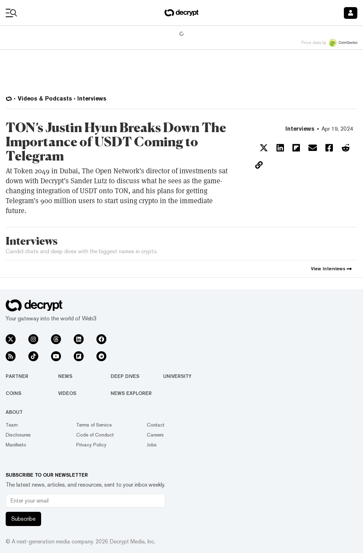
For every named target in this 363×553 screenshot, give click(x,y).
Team (12, 425)
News (65, 376)
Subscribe (23, 518)
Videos (67, 393)
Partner (17, 376)
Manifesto (16, 445)
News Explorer (131, 393)
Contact (155, 425)
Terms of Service (94, 425)
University (177, 376)
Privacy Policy (91, 445)
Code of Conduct (95, 435)
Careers (155, 435)
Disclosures (18, 435)
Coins (13, 393)
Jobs (152, 445)
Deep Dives (125, 376)
